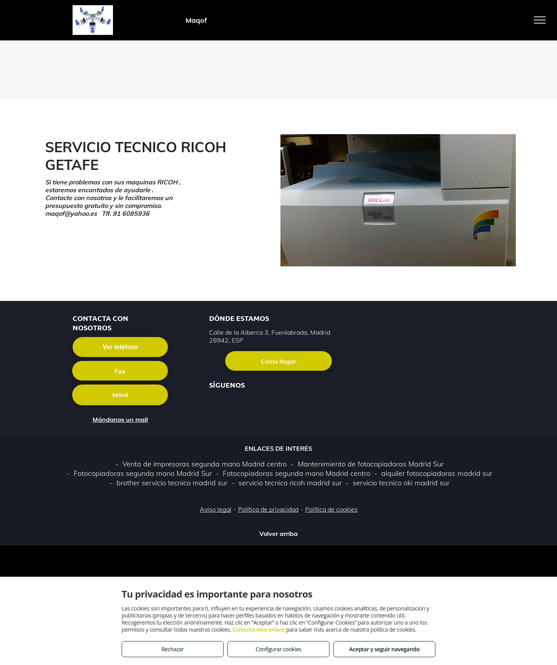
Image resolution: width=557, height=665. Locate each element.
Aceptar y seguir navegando (384, 649)
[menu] (540, 20)
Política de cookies (331, 509)
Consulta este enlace (259, 629)
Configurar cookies (279, 649)
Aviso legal (215, 509)
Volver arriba (278, 533)
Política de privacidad (268, 509)
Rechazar (172, 649)
